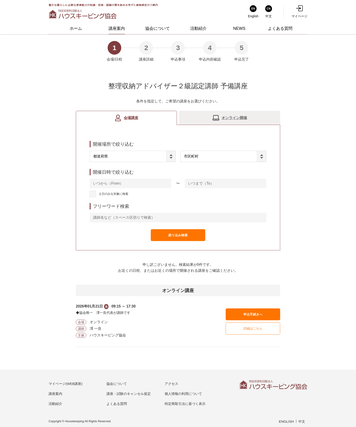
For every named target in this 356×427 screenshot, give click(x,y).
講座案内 (55, 394)
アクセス (171, 384)
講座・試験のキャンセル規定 (128, 394)
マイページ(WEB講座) (65, 384)
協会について (116, 384)
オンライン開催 (234, 118)
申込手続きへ (252, 314)
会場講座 (131, 118)
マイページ (299, 11)
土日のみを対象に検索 (113, 194)
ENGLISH (286, 421)
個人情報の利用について (183, 394)
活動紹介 (55, 404)
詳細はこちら (252, 328)
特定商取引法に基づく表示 (185, 404)
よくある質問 (116, 404)
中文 (301, 421)
